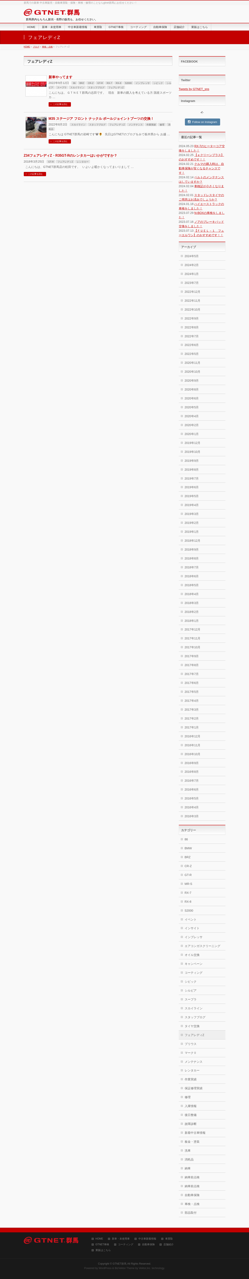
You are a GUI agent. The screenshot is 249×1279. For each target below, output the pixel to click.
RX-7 (109, 83)
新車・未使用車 (121, 1238)
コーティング (194, 972)
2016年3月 (192, 816)
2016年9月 (192, 763)
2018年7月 (192, 567)
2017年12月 (193, 629)
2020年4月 (192, 416)
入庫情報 (191, 1106)
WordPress (105, 1268)
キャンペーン (194, 963)
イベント (191, 919)
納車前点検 (192, 1177)
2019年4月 (192, 505)
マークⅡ (191, 1052)
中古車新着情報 (147, 1238)
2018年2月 (192, 612)
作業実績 (151, 124)
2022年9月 (192, 318)
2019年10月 (193, 451)
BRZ (81, 83)
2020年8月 (192, 389)
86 (74, 83)
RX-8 (118, 83)
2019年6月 (192, 487)
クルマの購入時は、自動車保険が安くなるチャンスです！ (201, 168)
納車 (188, 1168)
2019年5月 (192, 496)
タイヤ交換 (192, 1026)
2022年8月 (192, 327)
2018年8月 (192, 558)
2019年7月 (192, 478)
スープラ (61, 87)
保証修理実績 (194, 1088)
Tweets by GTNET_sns (194, 89)
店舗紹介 (168, 1244)
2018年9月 (192, 549)
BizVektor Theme (125, 1268)
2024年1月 (192, 274)
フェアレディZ (116, 87)
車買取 (169, 1238)
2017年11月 (193, 638)
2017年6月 (192, 683)
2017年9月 (192, 656)
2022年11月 (193, 300)
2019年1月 (192, 531)
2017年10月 (193, 647)
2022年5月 (192, 354)
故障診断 (191, 1124)
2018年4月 (192, 594)
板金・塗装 (192, 1141)
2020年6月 (192, 398)
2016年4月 (192, 807)
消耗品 (189, 1159)
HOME (99, 1238)
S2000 (128, 83)
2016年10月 (193, 754)
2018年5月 (192, 585)
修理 (162, 124)
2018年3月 (192, 603)
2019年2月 (192, 522)
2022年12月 (193, 291)
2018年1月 (192, 620)
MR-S (188, 884)
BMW (188, 848)
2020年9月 (192, 380)
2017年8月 (192, 665)
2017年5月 (192, 691)
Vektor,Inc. (145, 1268)
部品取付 (191, 1212)
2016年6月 (192, 789)
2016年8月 (192, 771)
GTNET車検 (102, 1244)
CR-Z (90, 83)
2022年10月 (193, 309)
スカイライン (77, 87)
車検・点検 (192, 1204)
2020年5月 (192, 407)
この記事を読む (60, 104)
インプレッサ (143, 83)
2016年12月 (193, 736)
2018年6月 (192, 576)
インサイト (192, 928)
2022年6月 (192, 345)
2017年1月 (192, 727)
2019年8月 (192, 469)
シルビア (191, 990)
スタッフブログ (96, 87)
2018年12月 (193, 540)
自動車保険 (192, 1195)
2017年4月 (192, 700)
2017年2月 (192, 718)
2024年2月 (192, 265)
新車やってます (62, 77)
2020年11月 (193, 362)
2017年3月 (192, 709)
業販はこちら (103, 1250)
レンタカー (83, 161)
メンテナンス (136, 124)
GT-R (100, 83)
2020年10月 (193, 371)
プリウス (191, 1044)
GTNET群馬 (120, 1263)
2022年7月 (192, 336)
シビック (158, 83)
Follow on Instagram (202, 122)
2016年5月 (192, 798)
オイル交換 (192, 955)
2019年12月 (193, 443)
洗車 (188, 1150)
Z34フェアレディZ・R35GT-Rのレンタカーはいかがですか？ (70, 155)
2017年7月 (192, 674)
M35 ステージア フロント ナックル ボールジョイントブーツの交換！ (101, 118)
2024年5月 (192, 256)
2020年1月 (192, 434)
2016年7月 (192, 780)
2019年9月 (192, 460)
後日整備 (191, 1115)
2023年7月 (192, 283)
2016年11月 (193, 745)
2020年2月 (192, 425)
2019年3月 (192, 514)
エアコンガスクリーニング (202, 946)
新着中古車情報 (195, 1132)
